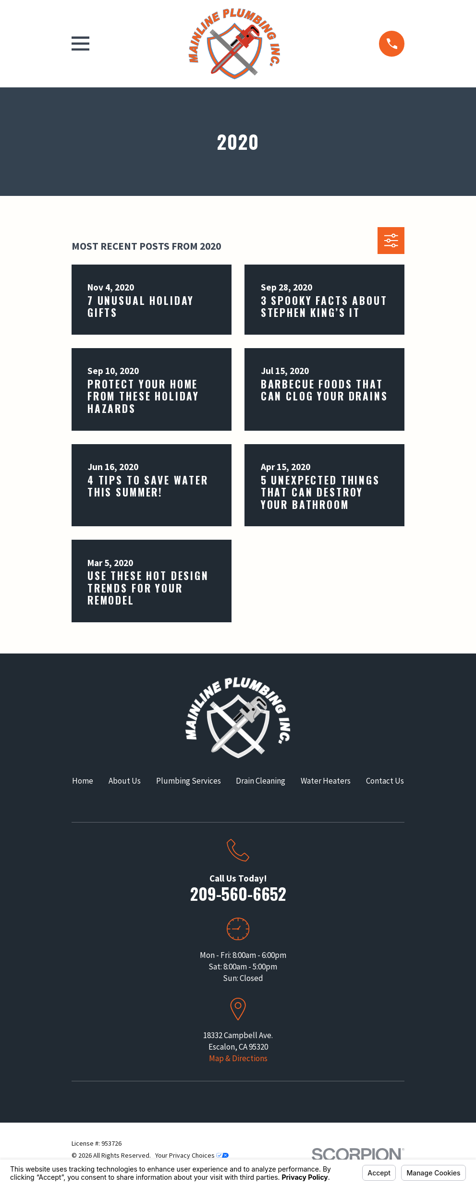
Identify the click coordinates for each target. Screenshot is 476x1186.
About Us (125, 780)
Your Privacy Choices (192, 1155)
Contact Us (385, 780)
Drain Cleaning (260, 780)
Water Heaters (326, 780)
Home (82, 780)
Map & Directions (238, 1058)
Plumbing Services (188, 780)
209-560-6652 (238, 893)
